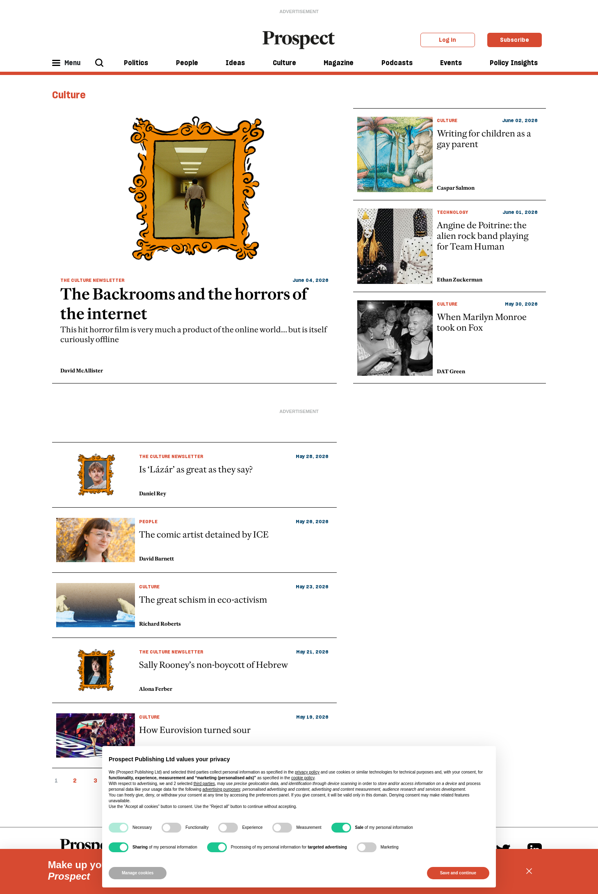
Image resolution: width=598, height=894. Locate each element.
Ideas (235, 63)
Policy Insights (514, 63)
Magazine (339, 63)
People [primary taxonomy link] (148, 521)
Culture (284, 63)
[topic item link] (194, 246)
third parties (204, 783)
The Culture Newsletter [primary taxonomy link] (92, 280)
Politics (136, 63)
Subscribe (514, 39)
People (187, 63)
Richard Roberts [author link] (160, 623)
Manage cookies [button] (137, 873)
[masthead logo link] (299, 39)
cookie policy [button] (303, 778)
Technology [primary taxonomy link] (452, 212)
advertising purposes (221, 789)
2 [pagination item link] (75, 780)
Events (451, 63)
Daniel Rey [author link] (152, 493)
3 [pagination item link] (95, 780)
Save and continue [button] (458, 873)
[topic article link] (194, 475)
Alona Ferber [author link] (155, 688)
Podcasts (397, 63)
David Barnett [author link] (156, 558)
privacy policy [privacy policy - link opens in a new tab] (307, 772)
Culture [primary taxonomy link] (447, 120)
